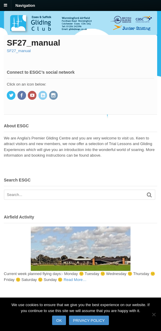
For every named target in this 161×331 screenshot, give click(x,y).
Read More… (75, 280)
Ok (59, 320)
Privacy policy (89, 320)
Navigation (25, 5)
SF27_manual (19, 51)
